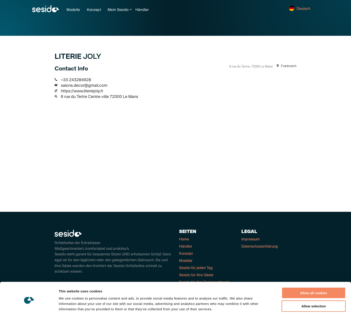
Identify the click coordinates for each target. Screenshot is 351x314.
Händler (142, 10)
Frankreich (285, 66)
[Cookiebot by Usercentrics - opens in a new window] (29, 305)
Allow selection (313, 288)
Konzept (94, 10)
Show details (235, 305)
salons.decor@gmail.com (84, 86)
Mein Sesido (118, 10)
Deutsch (299, 9)
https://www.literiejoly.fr (82, 91)
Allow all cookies (313, 275)
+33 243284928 (76, 80)
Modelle (73, 10)
